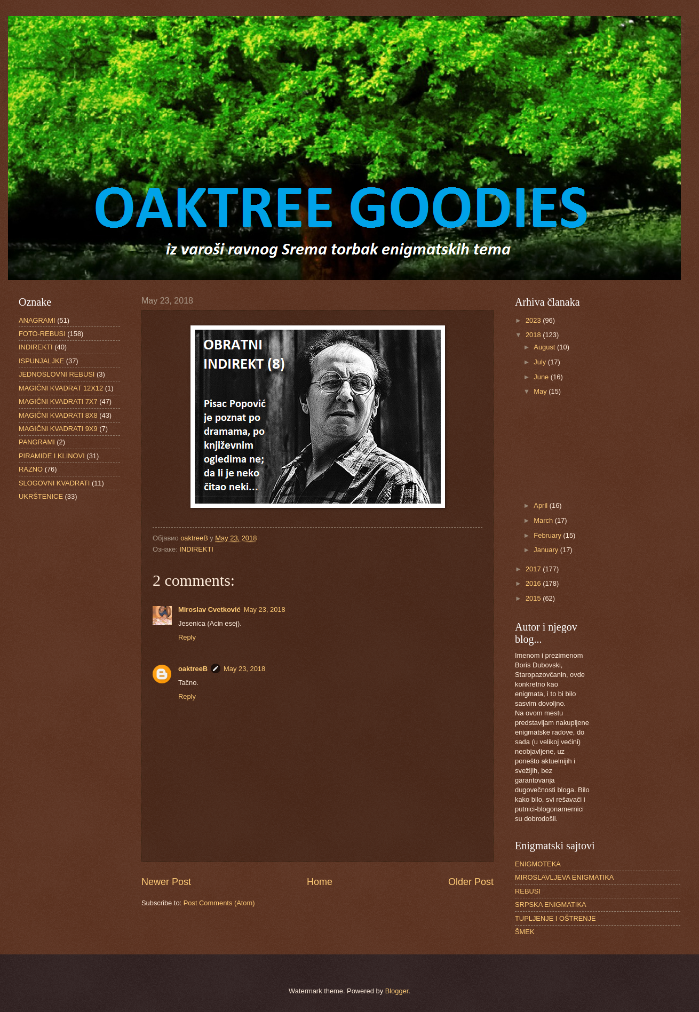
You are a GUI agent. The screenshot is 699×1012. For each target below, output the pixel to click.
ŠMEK (525, 932)
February (548, 535)
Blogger (397, 991)
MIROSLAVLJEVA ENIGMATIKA (564, 877)
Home (319, 881)
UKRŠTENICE (41, 496)
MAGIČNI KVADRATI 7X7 (58, 401)
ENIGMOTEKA (538, 864)
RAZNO (31, 469)
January (547, 550)
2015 (534, 598)
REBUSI (528, 891)
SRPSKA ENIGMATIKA (550, 905)
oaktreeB (193, 669)
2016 (534, 583)
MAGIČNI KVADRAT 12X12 (61, 388)
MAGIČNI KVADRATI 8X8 (58, 415)
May (541, 391)
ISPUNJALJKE (41, 361)
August (545, 347)
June (542, 377)
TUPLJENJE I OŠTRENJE (555, 918)
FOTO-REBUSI (42, 334)
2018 (534, 335)
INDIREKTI (196, 549)
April (541, 505)
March (544, 520)
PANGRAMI (37, 442)
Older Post (471, 881)
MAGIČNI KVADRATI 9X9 (58, 429)
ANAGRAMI (37, 320)
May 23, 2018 (264, 609)
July (540, 362)
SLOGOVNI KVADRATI (54, 483)
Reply (187, 637)
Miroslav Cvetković (209, 609)
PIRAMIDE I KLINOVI (52, 456)
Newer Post (166, 881)
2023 (534, 320)
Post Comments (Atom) (219, 903)
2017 (534, 569)
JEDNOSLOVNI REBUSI (56, 374)
